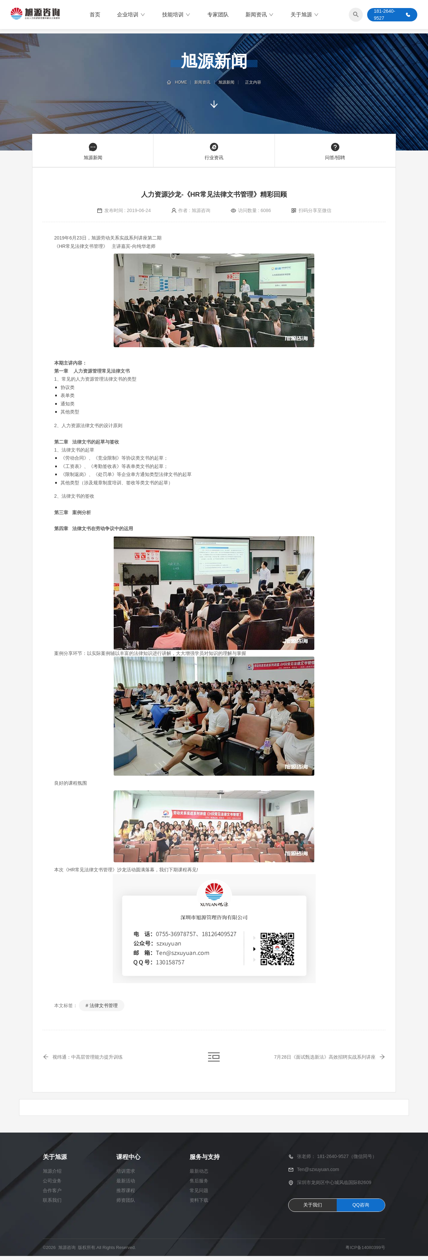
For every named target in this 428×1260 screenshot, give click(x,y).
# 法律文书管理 (102, 1005)
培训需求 (125, 1175)
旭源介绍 (52, 1175)
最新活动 (125, 1184)
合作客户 (52, 1194)
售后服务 (199, 1184)
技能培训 (176, 15)
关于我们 (312, 1208)
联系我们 (52, 1204)
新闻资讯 (259, 15)
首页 (95, 15)
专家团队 (218, 15)
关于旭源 (305, 15)
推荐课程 (125, 1194)
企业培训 (131, 15)
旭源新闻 (226, 82)
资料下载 (199, 1204)
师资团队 (125, 1204)
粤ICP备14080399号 (365, 1251)
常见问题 (199, 1194)
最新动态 (199, 1175)
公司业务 (52, 1184)
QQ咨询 (360, 1208)
